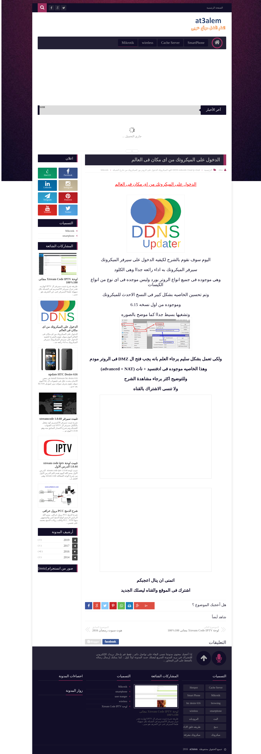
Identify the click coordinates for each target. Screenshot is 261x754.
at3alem (192, 749)
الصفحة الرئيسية (213, 7)
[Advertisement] (130, 76)
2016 (65, 551)
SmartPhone (194, 43)
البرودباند (192, 719)
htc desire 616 (192, 703)
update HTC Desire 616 (61, 374)
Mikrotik (126, 43)
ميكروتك (214, 735)
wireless (146, 43)
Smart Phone (192, 695)
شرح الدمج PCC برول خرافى (58, 510)
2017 (65, 545)
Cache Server (169, 43)
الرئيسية (206, 170)
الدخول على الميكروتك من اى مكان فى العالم (58, 328)
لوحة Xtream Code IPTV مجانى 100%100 (56, 281)
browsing (214, 703)
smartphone (67, 235)
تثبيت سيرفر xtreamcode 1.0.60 (57, 418)
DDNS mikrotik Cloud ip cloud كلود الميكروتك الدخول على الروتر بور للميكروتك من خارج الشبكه (154, 170)
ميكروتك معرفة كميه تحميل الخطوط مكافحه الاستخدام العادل (190, 735)
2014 (65, 557)
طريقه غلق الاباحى (190, 727)
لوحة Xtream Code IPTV (113, 706)
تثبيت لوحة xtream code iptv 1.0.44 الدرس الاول (59, 465)
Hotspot (192, 687)
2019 (65, 539)
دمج (214, 727)
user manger (119, 696)
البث (214, 719)
